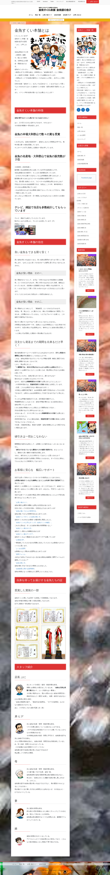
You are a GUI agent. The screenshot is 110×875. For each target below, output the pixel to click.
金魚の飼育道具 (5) (83, 235)
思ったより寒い (83, 394)
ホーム (79, 123)
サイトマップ (60, 1)
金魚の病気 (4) (81, 219)
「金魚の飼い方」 (21, 563)
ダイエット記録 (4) (83, 207)
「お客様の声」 (20, 540)
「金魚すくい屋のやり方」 (24, 528)
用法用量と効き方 (84, 478)
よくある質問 (81, 135)
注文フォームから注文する (56, 20)
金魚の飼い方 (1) (82, 231)
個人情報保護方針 (70, 1)
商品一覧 (80, 127)
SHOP (38, 1)
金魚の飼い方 (81, 155)
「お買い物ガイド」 (21, 502)
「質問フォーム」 (21, 554)
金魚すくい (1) (81, 211)
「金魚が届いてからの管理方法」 (26, 511)
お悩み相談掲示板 (82, 163)
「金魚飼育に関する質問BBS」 (25, 569)
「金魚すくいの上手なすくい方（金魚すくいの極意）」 (33, 522)
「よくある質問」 (21, 548)
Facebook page (86, 178)
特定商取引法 (81, 1)
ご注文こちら (81, 513)
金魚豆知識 (80, 159)
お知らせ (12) (81, 193)
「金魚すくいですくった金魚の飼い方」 (28, 517)
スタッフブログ (82, 197)
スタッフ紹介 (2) (82, 203)
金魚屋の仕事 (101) (83, 239)
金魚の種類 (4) (81, 227)
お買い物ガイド (31, 864)
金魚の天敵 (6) (81, 215)
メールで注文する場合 (84, 517)
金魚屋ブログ (53, 864)
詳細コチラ (90, 290)
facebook (45, 1)
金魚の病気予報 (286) (83, 223)
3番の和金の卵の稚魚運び (86, 354)
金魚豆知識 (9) (81, 243)
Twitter (52, 1)
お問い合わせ (93, 1)
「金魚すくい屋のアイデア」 (24, 534)
